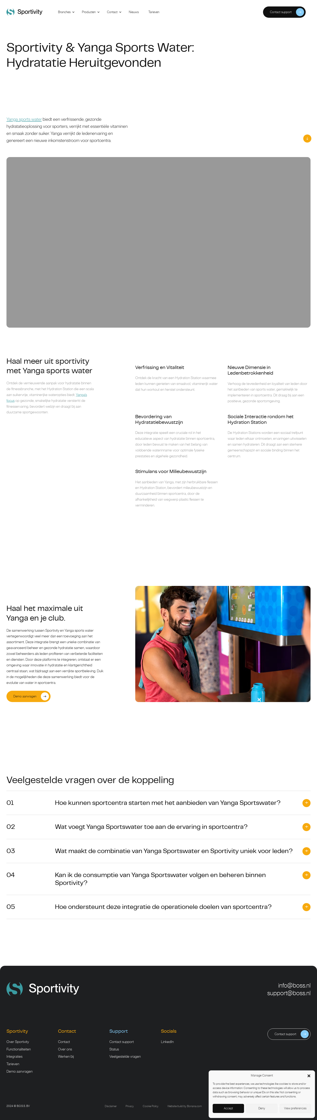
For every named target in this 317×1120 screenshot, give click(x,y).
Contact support (121, 1042)
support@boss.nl (289, 993)
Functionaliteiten (18, 1049)
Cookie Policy (150, 1106)
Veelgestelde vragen (125, 1057)
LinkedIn (167, 1042)
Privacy (130, 1106)
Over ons (65, 1049)
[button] (309, 1076)
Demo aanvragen (19, 1071)
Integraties (14, 1057)
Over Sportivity (17, 1042)
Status (114, 1049)
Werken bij (66, 1057)
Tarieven (12, 1064)
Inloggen (251, 12)
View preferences (295, 1108)
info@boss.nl (294, 985)
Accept (228, 1108)
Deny (261, 1108)
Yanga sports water (24, 119)
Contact (64, 1042)
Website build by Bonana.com (184, 1106)
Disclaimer (111, 1106)
